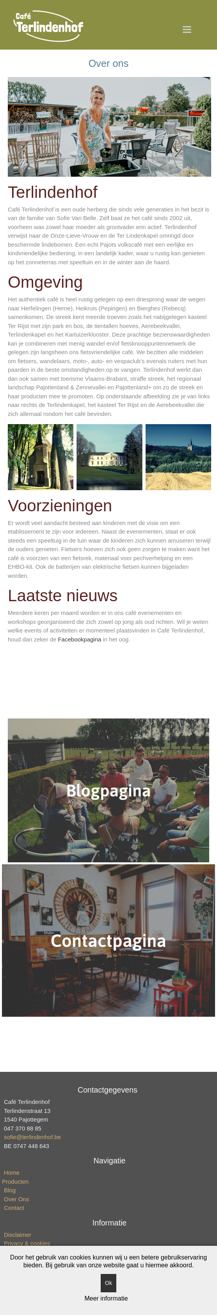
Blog (10, 1190)
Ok (108, 1283)
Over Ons (16, 1199)
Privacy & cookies (27, 1243)
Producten (15, 1181)
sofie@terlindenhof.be (32, 1137)
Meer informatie (106, 1298)
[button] (187, 28)
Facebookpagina (80, 639)
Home (12, 1172)
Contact (14, 1207)
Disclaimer (17, 1234)
